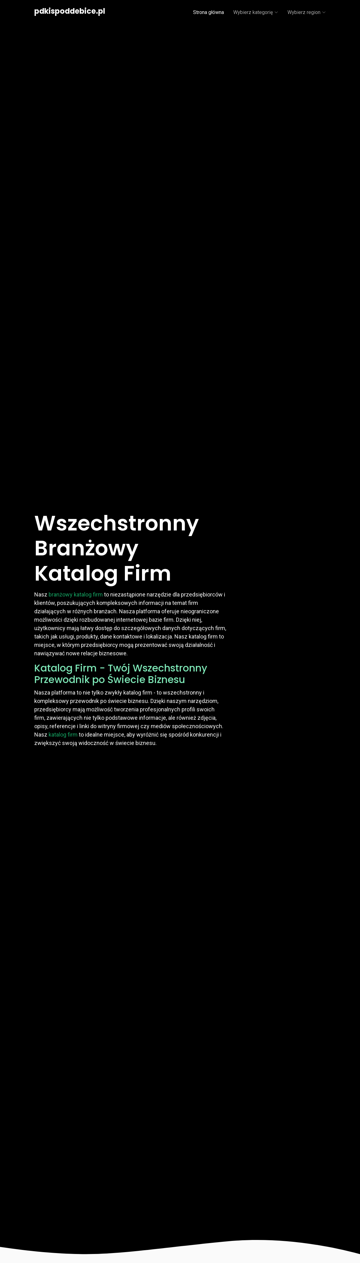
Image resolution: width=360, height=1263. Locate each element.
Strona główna (208, 12)
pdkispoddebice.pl (69, 11)
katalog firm (63, 734)
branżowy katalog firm (76, 594)
